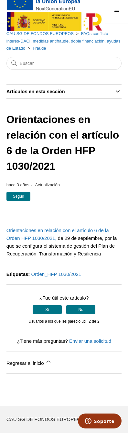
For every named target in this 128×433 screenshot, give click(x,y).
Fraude (39, 48)
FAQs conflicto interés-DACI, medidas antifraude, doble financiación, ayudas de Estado (63, 41)
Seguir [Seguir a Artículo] (18, 196)
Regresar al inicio (29, 362)
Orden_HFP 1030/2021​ (56, 274)
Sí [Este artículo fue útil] (47, 309)
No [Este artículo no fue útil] (80, 309)
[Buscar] (64, 63)
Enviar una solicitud (90, 341)
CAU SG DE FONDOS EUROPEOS (40, 33)
